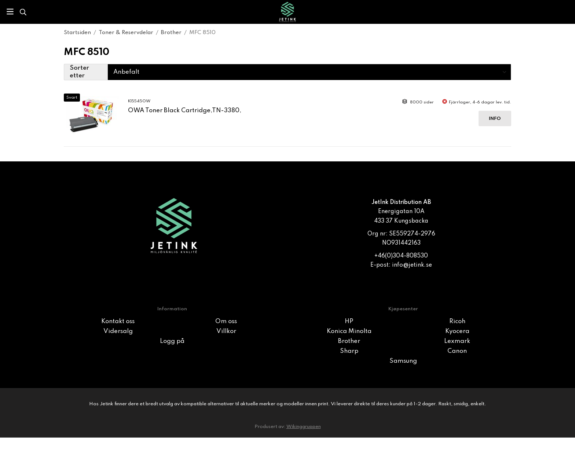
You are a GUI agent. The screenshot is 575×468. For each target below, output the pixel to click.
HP (349, 321)
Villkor (226, 331)
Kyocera (457, 331)
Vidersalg (118, 331)
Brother (349, 341)
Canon (457, 351)
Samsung (403, 361)
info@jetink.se (412, 265)
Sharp (349, 351)
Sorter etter (79, 72)
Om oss (226, 321)
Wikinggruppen (303, 426)
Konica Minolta (349, 331)
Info (495, 118)
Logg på (172, 341)
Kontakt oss (118, 321)
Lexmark (457, 341)
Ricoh (457, 321)
